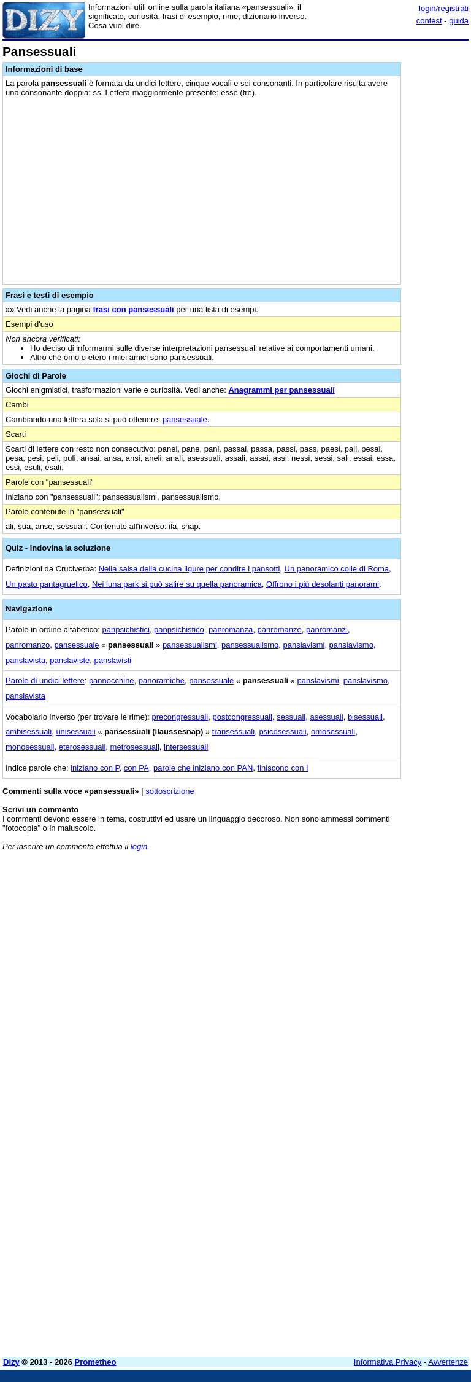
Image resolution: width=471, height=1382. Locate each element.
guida (459, 20)
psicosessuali (282, 731)
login (139, 846)
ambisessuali (29, 731)
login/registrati (444, 8)
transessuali (233, 731)
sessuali (291, 716)
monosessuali (30, 747)
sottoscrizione (169, 791)
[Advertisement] (377, 937)
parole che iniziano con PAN (203, 767)
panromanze (280, 629)
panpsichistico (179, 629)
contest (429, 20)
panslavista (25, 660)
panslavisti (113, 660)
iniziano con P (95, 767)
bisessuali (365, 716)
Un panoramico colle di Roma (337, 568)
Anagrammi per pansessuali (281, 390)
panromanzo (28, 645)
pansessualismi (190, 645)
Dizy (11, 1362)
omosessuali (333, 731)
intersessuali (186, 747)
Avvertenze (448, 1362)
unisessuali (75, 731)
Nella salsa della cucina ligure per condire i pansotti (189, 568)
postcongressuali (242, 716)
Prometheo (96, 1362)
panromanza (231, 629)
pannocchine (111, 680)
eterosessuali (82, 747)
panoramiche (162, 680)
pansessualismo (249, 645)
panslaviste (70, 660)
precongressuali (179, 716)
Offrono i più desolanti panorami (322, 584)
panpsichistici (126, 629)
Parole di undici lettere (45, 680)
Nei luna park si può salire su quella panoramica (177, 584)
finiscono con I (283, 767)
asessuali (326, 716)
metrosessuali (134, 747)
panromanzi (327, 629)
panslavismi (303, 645)
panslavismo (351, 645)
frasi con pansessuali (133, 309)
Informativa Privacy (388, 1362)
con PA (136, 767)
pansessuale (185, 419)
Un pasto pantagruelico (47, 584)
